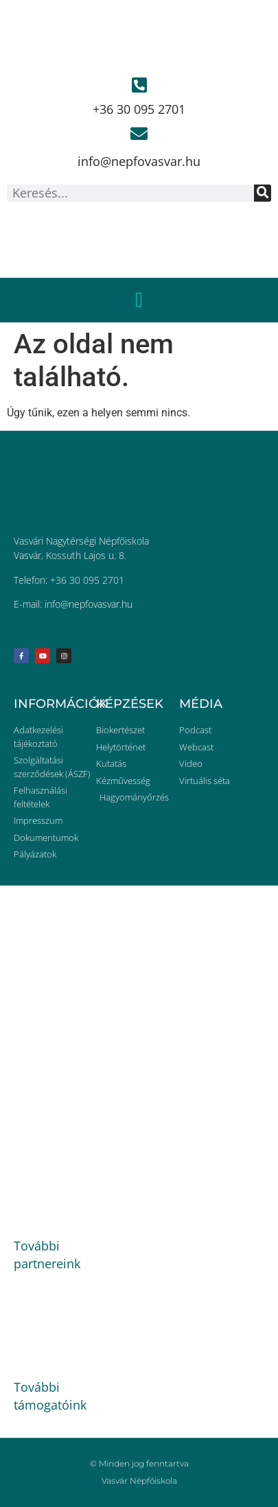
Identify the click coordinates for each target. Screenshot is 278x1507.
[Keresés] (262, 193)
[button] (139, 300)
